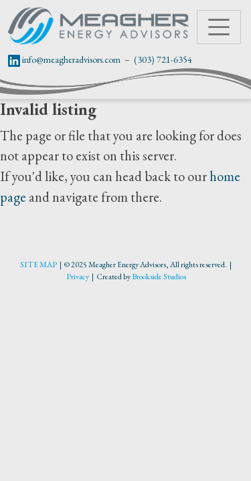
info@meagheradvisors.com (71, 59)
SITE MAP (38, 264)
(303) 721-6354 (163, 59)
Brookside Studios (159, 276)
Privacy (77, 276)
